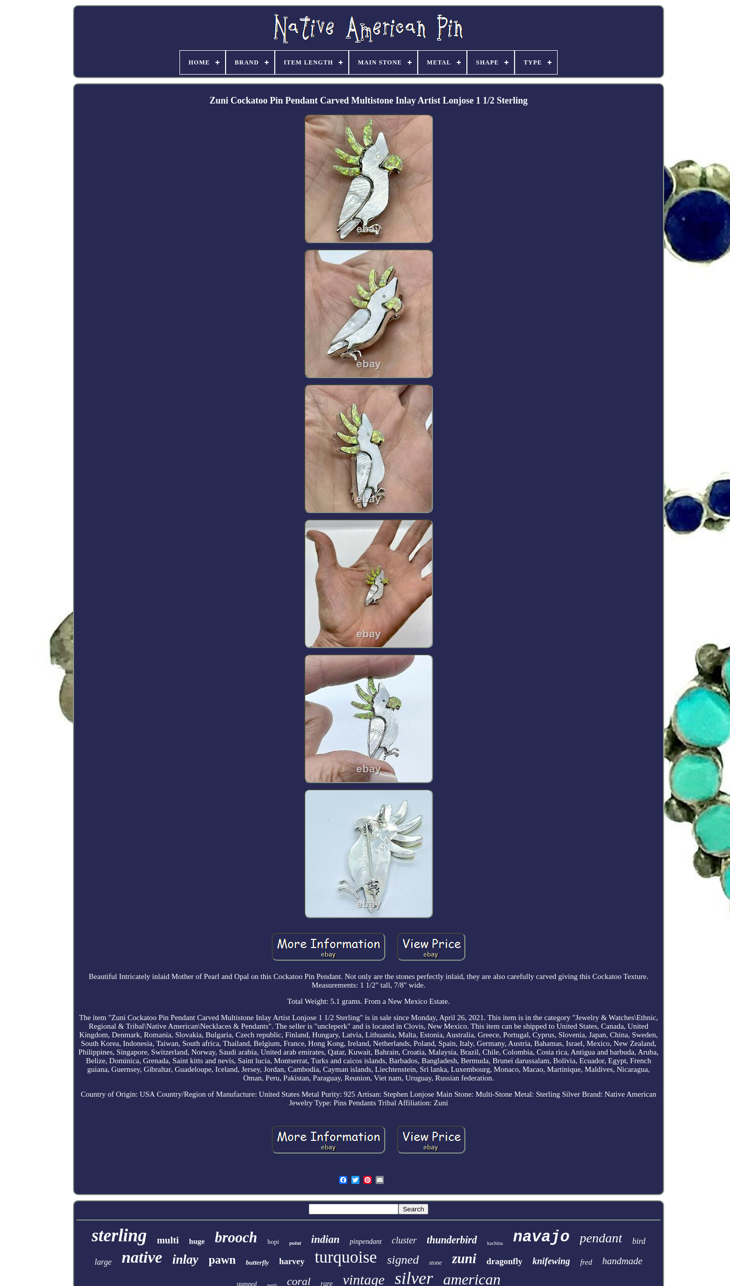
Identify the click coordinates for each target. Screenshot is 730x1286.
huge (197, 1241)
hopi (273, 1241)
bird (638, 1241)
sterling (119, 1235)
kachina (495, 1243)
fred (586, 1262)
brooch (236, 1237)
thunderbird (452, 1239)
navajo (541, 1237)
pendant (601, 1238)
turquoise (346, 1257)
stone (435, 1262)
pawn (222, 1260)
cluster (404, 1240)
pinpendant (366, 1241)
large (103, 1262)
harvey (292, 1261)
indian (325, 1239)
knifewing (551, 1261)
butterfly (257, 1262)
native (142, 1257)
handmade (622, 1261)
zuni (464, 1258)
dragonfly (505, 1261)
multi (168, 1240)
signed (403, 1259)
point (295, 1243)
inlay (185, 1259)
